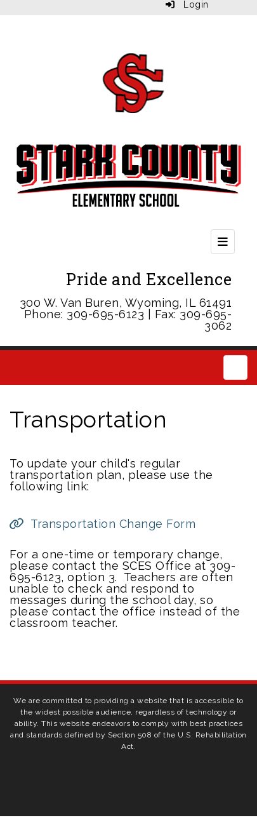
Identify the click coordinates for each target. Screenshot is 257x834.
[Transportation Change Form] (102, 523)
